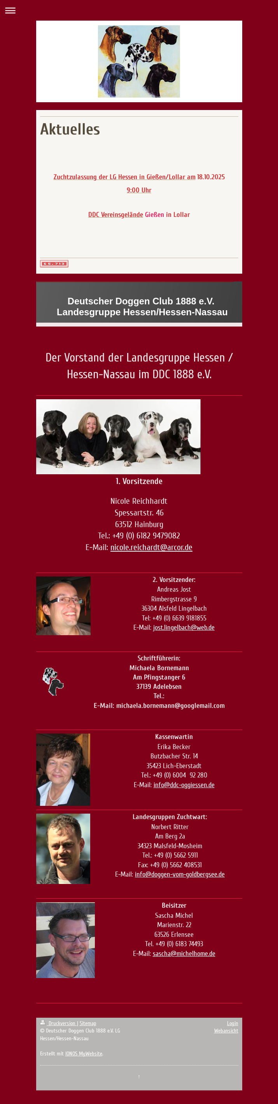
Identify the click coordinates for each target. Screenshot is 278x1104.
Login (232, 1023)
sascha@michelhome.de (184, 953)
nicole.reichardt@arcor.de (151, 547)
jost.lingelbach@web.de (184, 627)
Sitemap (88, 1023)
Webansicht (226, 1030)
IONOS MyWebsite (83, 1053)
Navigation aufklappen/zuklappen (139, 10)
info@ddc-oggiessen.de (184, 785)
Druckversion (58, 1023)
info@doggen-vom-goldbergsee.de (180, 874)
